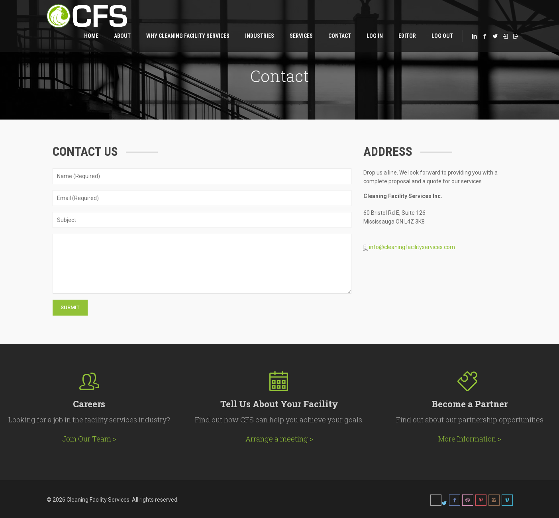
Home (91, 36)
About (122, 36)
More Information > (469, 438)
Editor (407, 36)
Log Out (442, 36)
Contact (339, 36)
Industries (259, 36)
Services (301, 36)
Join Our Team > (89, 438)
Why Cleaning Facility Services (187, 36)
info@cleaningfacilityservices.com (412, 247)
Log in (375, 36)
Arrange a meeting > (279, 438)
